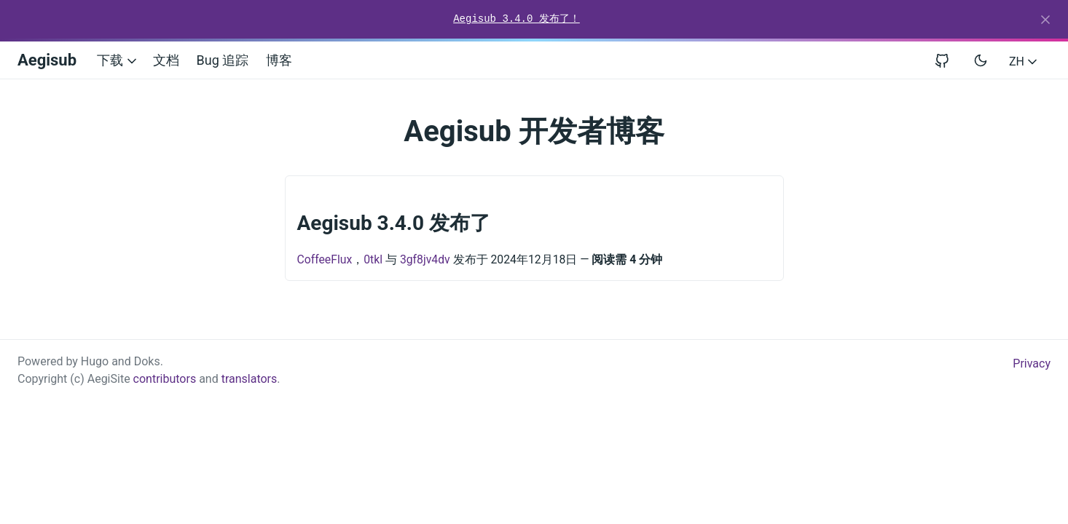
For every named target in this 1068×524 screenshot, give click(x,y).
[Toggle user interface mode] (980, 60)
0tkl (373, 259)
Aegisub (46, 60)
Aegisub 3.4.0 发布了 (394, 223)
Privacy (1032, 363)
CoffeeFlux (325, 259)
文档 (166, 60)
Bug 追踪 (223, 60)
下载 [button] (117, 60)
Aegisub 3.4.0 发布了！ (516, 19)
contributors (165, 379)
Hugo (95, 361)
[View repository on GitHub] (948, 60)
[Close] (1045, 20)
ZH (1024, 61)
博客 (279, 60)
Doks (147, 361)
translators (249, 379)
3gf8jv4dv (425, 259)
